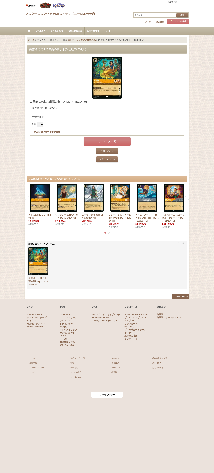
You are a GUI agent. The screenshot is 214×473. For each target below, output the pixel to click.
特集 (72, 363)
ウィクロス (32, 320)
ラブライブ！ (130, 338)
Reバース (129, 326)
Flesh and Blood (100, 317)
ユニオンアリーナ (68, 317)
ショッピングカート (37, 368)
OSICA (63, 335)
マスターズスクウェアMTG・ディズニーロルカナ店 (60, 14)
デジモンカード (67, 332)
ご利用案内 (157, 363)
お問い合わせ (107, 151)
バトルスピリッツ (68, 329)
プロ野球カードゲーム (135, 329)
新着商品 (74, 368)
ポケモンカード (34, 314)
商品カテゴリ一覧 (77, 358)
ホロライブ (129, 332)
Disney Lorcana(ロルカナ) (105, 320)
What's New (116, 358)
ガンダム (64, 326)
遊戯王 (160, 314)
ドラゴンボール (67, 323)
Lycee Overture (35, 326)
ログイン (147, 22)
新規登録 (160, 22)
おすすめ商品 (75, 372)
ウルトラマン (66, 320)
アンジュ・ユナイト (69, 345)
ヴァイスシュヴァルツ (135, 317)
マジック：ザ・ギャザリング (106, 314)
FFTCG (63, 338)
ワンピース (65, 314)
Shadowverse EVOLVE (136, 314)
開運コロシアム (67, 342)
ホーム (32, 358)
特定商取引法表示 (159, 358)
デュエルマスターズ (37, 317)
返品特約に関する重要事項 (47, 132)
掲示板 (114, 372)
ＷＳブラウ (129, 320)
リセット (181, 243)
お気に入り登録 (107, 159)
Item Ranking (75, 377)
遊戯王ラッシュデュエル (169, 317)
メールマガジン (117, 368)
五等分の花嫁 (130, 335)
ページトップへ (182, 296)
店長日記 (115, 363)
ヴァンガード (130, 323)
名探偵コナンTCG (36, 323)
